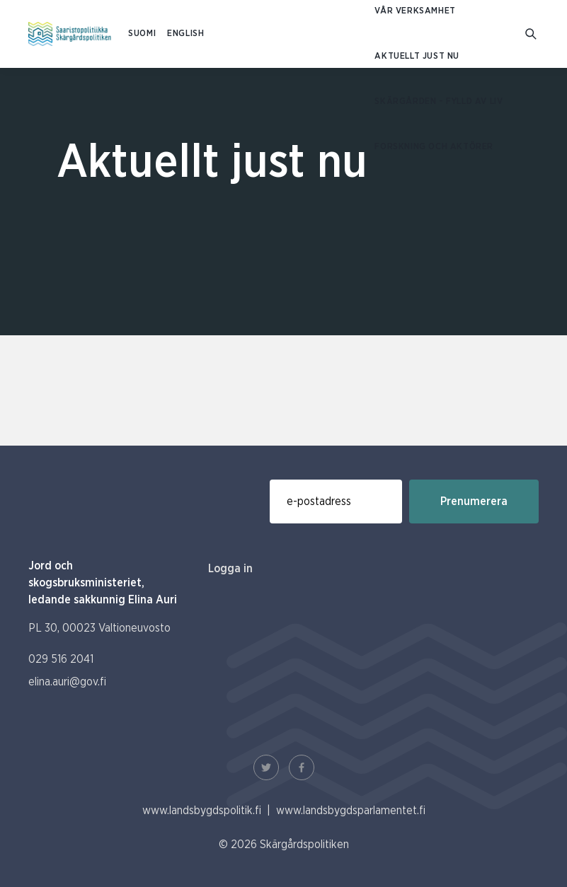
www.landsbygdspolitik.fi (201, 810)
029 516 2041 (60, 659)
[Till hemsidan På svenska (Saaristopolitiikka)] (69, 34)
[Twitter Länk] (266, 767)
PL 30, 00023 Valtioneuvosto (99, 628)
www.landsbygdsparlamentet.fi (350, 810)
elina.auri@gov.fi (67, 682)
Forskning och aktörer (433, 146)
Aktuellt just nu (416, 56)
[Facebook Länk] (301, 767)
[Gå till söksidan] (532, 34)
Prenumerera (474, 501)
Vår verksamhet (414, 11)
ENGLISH (185, 33)
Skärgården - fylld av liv (438, 101)
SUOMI (142, 33)
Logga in (230, 568)
